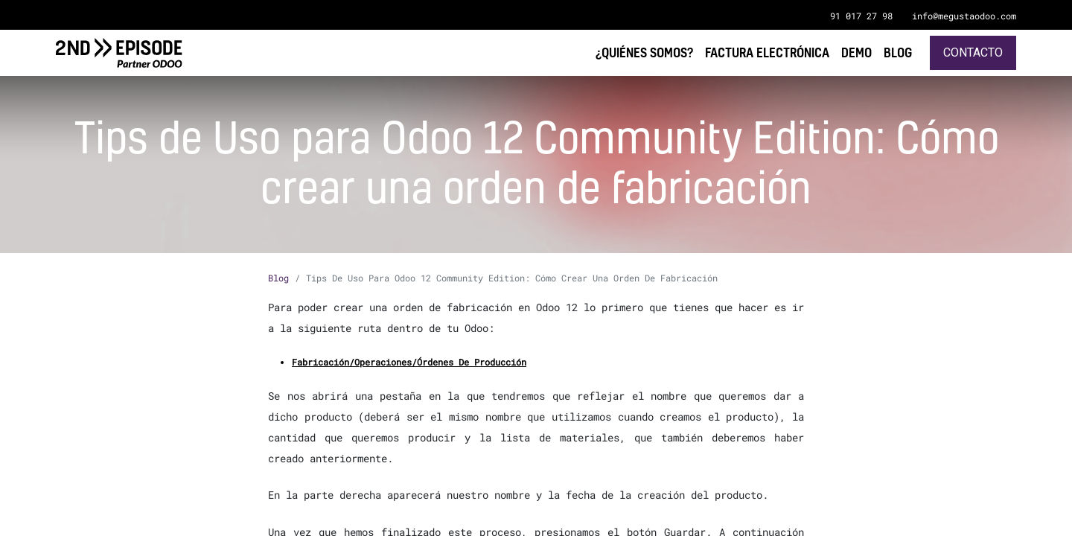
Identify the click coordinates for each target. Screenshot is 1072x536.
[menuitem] (898, 52)
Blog (278, 278)
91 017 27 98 (861, 16)
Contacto (973, 52)
